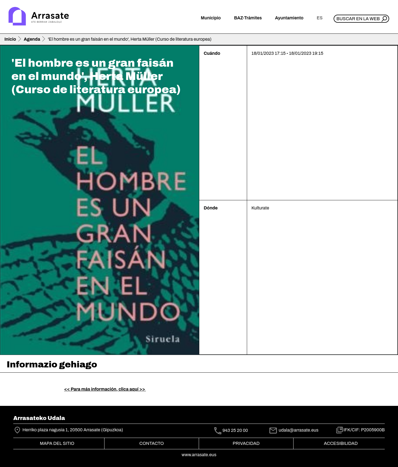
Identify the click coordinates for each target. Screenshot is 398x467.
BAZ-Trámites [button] (248, 17)
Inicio (10, 39)
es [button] (320, 17)
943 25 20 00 (235, 430)
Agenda (32, 39)
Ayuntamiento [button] (289, 17)
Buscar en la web (358, 18)
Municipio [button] (211, 17)
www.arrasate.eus (199, 454)
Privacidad (246, 443)
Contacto (151, 443)
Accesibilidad (341, 443)
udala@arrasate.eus (293, 430)
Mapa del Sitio (57, 443)
